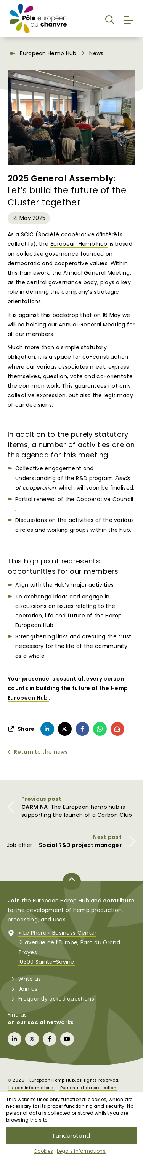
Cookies (43, 1151)
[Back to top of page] (72, 881)
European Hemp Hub (48, 53)
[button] (109, 18)
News (96, 53)
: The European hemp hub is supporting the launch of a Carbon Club (76, 811)
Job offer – (64, 845)
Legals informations (81, 1151)
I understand (71, 1135)
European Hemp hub (79, 244)
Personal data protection (88, 1088)
